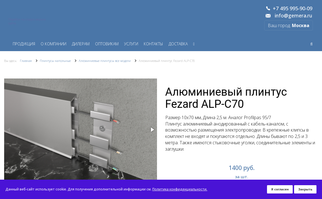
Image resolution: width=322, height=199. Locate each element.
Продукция (24, 43)
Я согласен (280, 189)
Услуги (131, 43)
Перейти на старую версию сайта (27, 21)
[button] (152, 129)
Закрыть (305, 189)
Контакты (153, 43)
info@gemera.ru (293, 16)
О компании (53, 43)
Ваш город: (288, 25)
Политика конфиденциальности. (179, 189)
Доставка (178, 43)
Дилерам (81, 43)
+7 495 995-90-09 (292, 9)
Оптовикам (107, 43)
